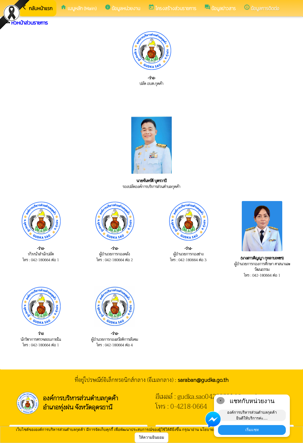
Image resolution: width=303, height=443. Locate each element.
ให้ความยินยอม (151, 437)
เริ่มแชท (252, 430)
